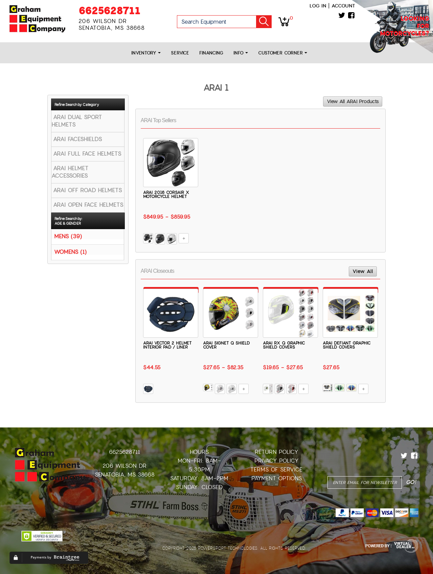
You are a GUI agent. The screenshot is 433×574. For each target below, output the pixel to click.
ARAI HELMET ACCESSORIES (69, 172)
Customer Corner (282, 53)
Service (180, 53)
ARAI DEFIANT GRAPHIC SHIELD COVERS (346, 345)
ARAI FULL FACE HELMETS (87, 153)
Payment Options (276, 478)
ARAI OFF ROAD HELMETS (87, 190)
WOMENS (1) (70, 251)
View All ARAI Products (353, 101)
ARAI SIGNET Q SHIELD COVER (226, 345)
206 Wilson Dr (124, 465)
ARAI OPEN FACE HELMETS (88, 204)
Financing (211, 53)
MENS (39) (68, 236)
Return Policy (276, 452)
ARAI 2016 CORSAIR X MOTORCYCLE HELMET (166, 194)
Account (343, 6)
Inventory (146, 53)
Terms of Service (276, 469)
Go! (264, 21)
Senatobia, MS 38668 (125, 474)
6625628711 (109, 10)
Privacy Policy (276, 460)
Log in (318, 6)
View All (362, 271)
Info (240, 53)
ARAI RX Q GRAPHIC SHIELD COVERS (284, 345)
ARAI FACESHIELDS (77, 139)
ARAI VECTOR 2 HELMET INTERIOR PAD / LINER (167, 345)
